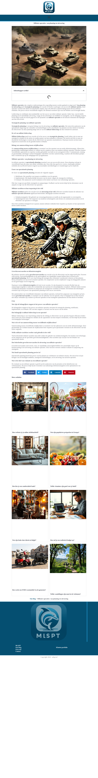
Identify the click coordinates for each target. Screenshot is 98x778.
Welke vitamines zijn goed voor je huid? (63, 546)
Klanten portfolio (61, 766)
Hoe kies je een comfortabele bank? (23, 546)
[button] (49, 17)
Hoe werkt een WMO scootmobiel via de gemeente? (29, 705)
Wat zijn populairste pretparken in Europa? (64, 462)
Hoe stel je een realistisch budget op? (62, 629)
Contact (18, 770)
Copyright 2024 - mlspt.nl (49, 776)
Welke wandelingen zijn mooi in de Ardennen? (65, 713)
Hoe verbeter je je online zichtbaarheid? (25, 462)
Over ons (18, 768)
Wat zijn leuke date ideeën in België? (24, 629)
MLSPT (18, 764)
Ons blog (33, 718)
